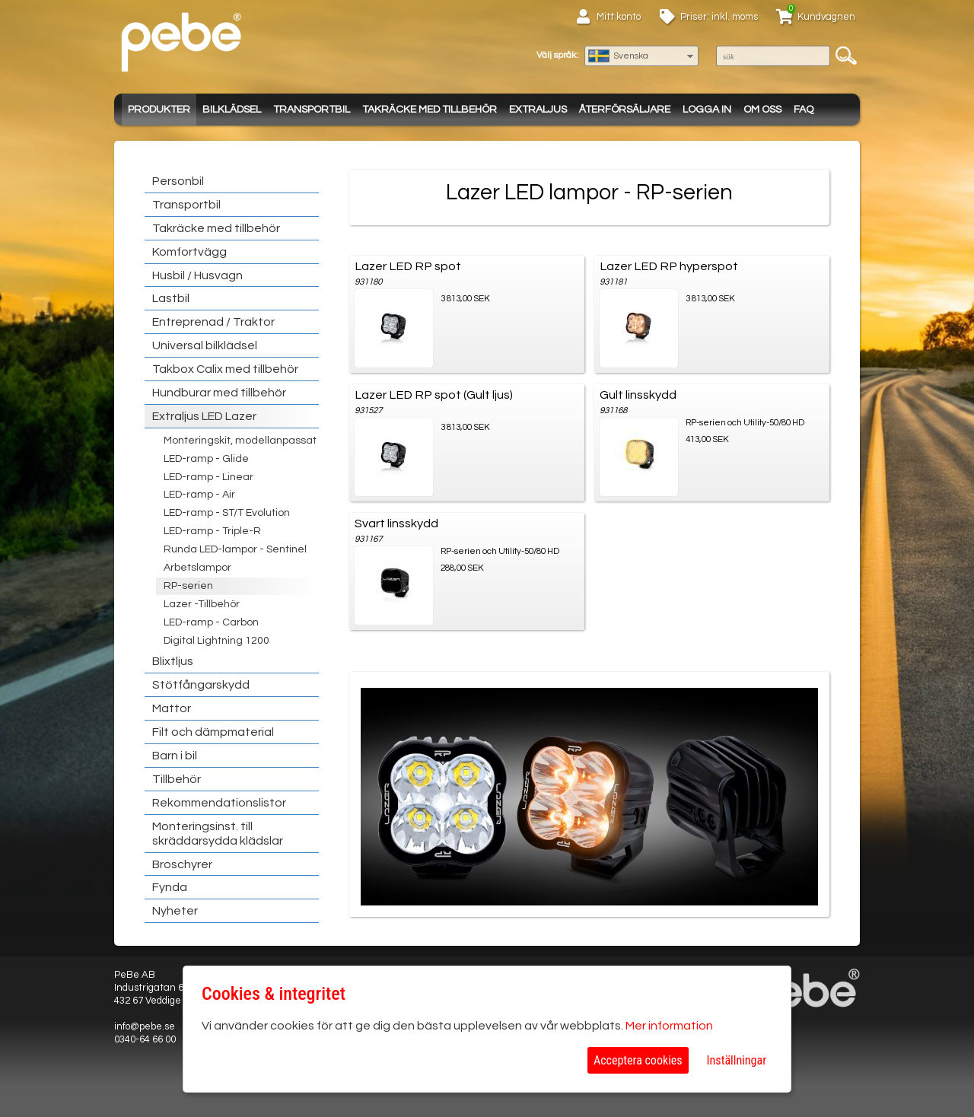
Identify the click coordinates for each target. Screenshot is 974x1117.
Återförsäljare (624, 109)
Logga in (707, 109)
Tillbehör (176, 779)
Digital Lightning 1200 (216, 640)
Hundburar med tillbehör (219, 393)
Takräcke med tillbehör (429, 109)
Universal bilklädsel (204, 345)
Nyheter (175, 911)
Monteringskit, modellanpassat (240, 440)
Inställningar (736, 1060)
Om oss (762, 109)
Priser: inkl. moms (719, 16)
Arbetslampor (197, 567)
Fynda (169, 887)
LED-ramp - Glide (206, 458)
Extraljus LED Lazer (204, 416)
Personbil (178, 181)
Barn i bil (174, 755)
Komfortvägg (189, 252)
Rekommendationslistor (219, 803)
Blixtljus (172, 661)
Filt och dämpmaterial (213, 732)
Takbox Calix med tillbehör (225, 369)
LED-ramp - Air (199, 494)
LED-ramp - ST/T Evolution (227, 513)
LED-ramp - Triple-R (212, 531)
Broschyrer (182, 864)
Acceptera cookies (638, 1060)
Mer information (669, 1026)
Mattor (171, 708)
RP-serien (188, 586)
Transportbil (311, 109)
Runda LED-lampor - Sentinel (235, 549)
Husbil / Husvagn (197, 275)
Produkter (159, 109)
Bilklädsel (231, 109)
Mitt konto (619, 16)
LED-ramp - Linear (208, 477)
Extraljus (538, 109)
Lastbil (170, 298)
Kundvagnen (826, 16)
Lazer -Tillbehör (202, 604)
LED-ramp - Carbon (211, 622)
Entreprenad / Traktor (213, 322)
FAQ (803, 109)
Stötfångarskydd (201, 685)
